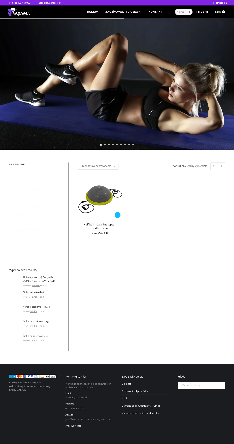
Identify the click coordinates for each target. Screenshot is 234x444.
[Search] (184, 12)
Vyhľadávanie (221, 385)
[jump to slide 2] (105, 145)
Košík (124, 398)
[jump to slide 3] (109, 145)
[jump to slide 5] (117, 145)
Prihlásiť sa (220, 3)
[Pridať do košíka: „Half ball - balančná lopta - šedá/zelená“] (117, 215)
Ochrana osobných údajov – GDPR (141, 405)
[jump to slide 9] (133, 145)
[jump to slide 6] (121, 145)
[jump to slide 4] (113, 145)
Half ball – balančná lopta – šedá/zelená (100, 226)
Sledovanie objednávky (135, 391)
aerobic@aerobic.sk (47, 3)
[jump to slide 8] (129, 145)
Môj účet (126, 383)
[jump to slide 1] (101, 145)
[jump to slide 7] (125, 145)
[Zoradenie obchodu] (98, 166)
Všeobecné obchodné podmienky (140, 413)
